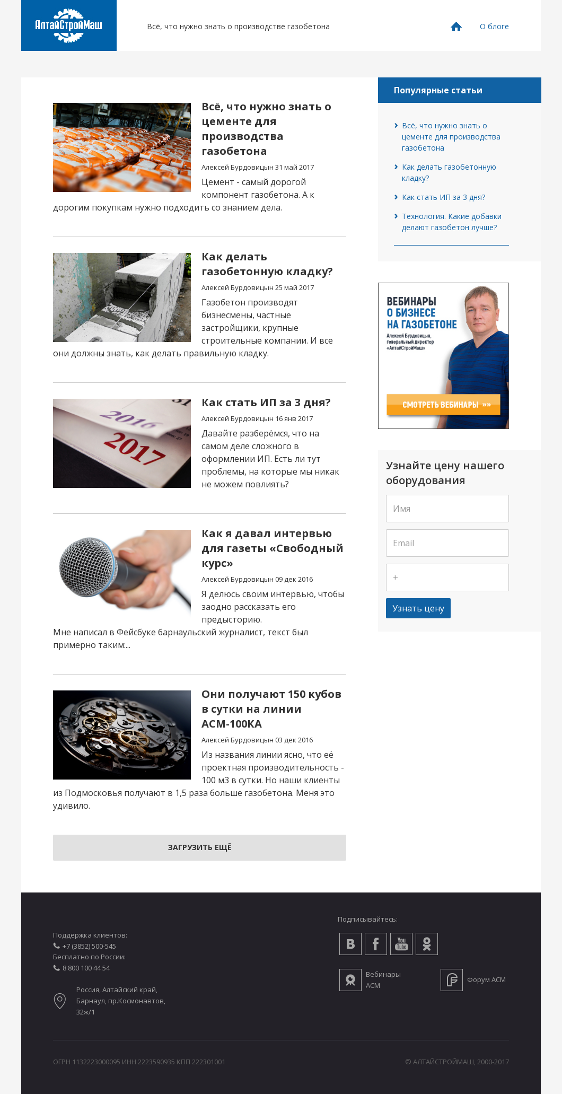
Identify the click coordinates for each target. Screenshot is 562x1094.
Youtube (401, 944)
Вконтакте (350, 944)
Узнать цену (418, 608)
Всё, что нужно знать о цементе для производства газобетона (451, 136)
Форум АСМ (486, 979)
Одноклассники (427, 944)
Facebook (376, 944)
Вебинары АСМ (383, 979)
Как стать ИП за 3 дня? (443, 197)
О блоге (494, 26)
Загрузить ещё (200, 847)
